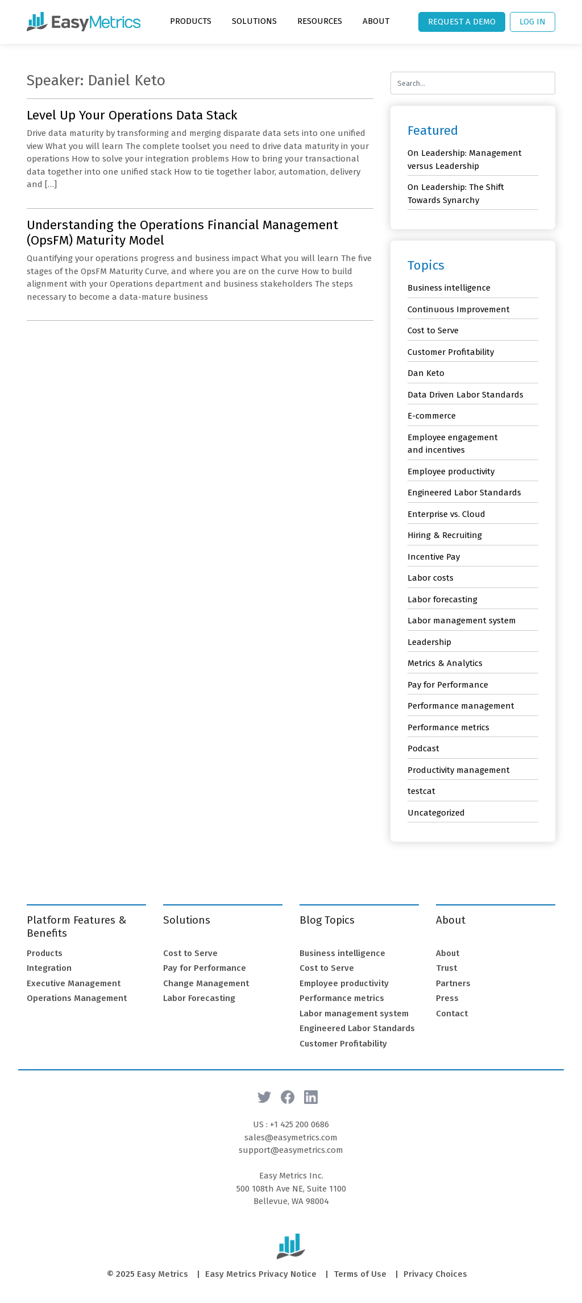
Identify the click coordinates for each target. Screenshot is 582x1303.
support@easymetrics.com (291, 1150)
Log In (532, 21)
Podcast (423, 748)
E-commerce (432, 416)
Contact (452, 1013)
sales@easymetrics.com (291, 1137)
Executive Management (73, 983)
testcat (421, 791)
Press (447, 998)
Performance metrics (448, 727)
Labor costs (431, 578)
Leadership (429, 642)
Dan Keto (426, 373)
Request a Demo (462, 21)
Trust (446, 968)
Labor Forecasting (199, 998)
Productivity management (459, 770)
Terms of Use (360, 1274)
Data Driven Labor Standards (465, 395)
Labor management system (462, 620)
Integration (49, 968)
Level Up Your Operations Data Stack (132, 115)
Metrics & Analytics (445, 663)
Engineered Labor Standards (464, 492)
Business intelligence (449, 288)
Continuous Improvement (459, 309)
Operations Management (77, 998)
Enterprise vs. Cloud (446, 514)
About (376, 21)
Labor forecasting (442, 599)
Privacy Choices (435, 1274)
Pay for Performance (448, 685)
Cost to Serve (433, 330)
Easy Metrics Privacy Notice (261, 1274)
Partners (453, 983)
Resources (319, 21)
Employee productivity (451, 471)
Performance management (461, 706)
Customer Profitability (451, 352)
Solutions (254, 21)
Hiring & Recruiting (445, 535)
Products (190, 21)
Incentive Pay (434, 557)
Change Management (206, 983)
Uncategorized (436, 813)
